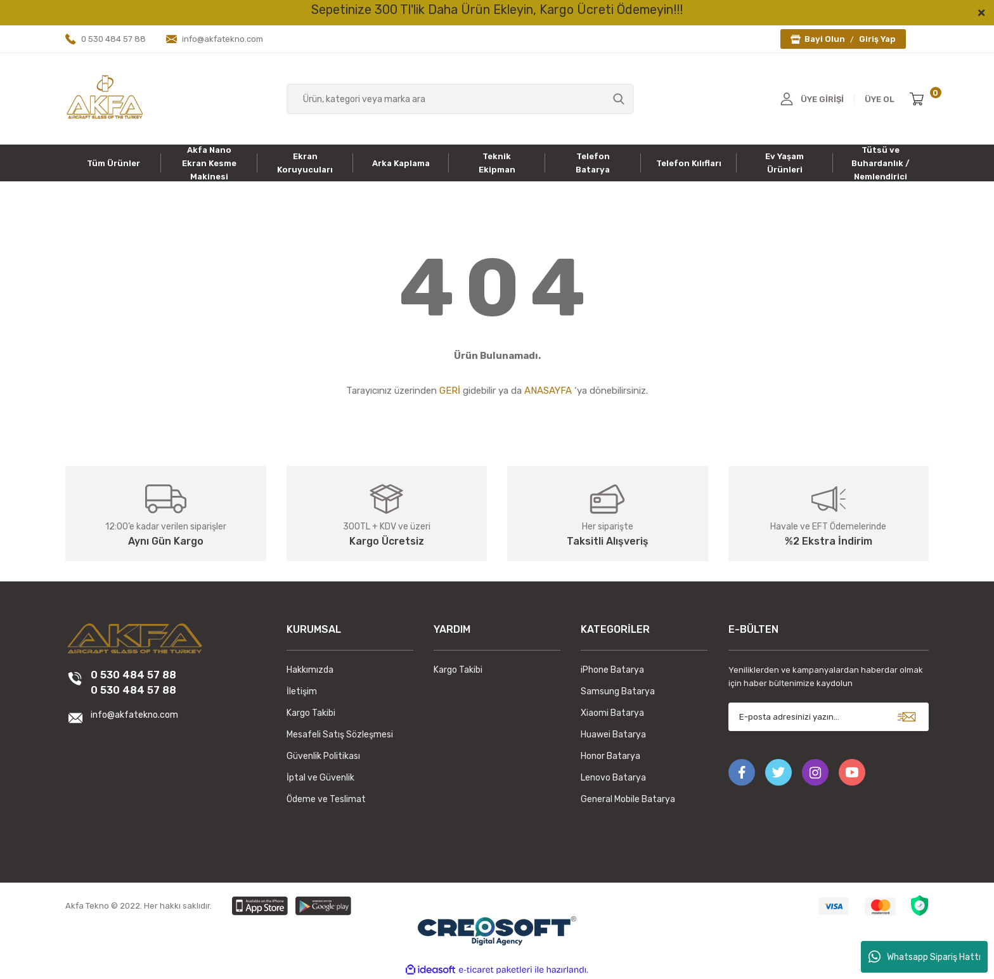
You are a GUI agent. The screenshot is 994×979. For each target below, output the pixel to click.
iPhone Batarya (612, 670)
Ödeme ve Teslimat (326, 799)
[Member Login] (786, 99)
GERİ (449, 390)
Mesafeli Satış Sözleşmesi (340, 734)
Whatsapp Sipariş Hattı (924, 957)
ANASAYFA (548, 390)
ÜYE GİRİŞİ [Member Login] (822, 99)
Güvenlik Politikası (323, 756)
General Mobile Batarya (628, 799)
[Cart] (919, 99)
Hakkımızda (310, 670)
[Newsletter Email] (828, 717)
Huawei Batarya (613, 734)
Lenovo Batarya (613, 777)
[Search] (461, 99)
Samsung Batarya (618, 691)
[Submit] (906, 717)
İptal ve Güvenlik (320, 777)
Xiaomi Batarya (612, 713)
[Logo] (104, 98)
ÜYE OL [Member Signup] (879, 99)
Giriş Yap (877, 39)
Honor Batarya (610, 756)
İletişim (302, 691)
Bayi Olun (824, 39)
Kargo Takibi (311, 713)
